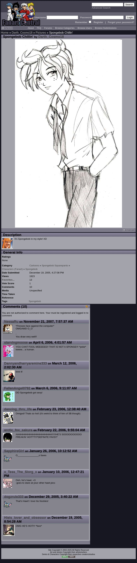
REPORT (128, 230)
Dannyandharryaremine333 (25, 363)
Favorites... (8, 279)
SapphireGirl (14, 451)
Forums (48, 28)
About (31, 28)
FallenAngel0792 (17, 388)
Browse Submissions (105, 28)
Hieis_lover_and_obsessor (25, 517)
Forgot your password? (121, 22)
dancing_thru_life (18, 409)
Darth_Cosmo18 (22, 32)
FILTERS (7, 28)
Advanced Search (101, 7)
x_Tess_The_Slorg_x (20, 472)
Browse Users (85, 28)
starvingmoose (16, 342)
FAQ (39, 28)
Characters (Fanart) (12, 269)
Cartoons (34, 265)
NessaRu (11, 321)
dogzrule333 (14, 496)
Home (5, 32)
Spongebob (31, 269)
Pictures (41, 32)
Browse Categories (65, 28)
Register (98, 22)
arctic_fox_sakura (18, 430)
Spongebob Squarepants (55, 265)
